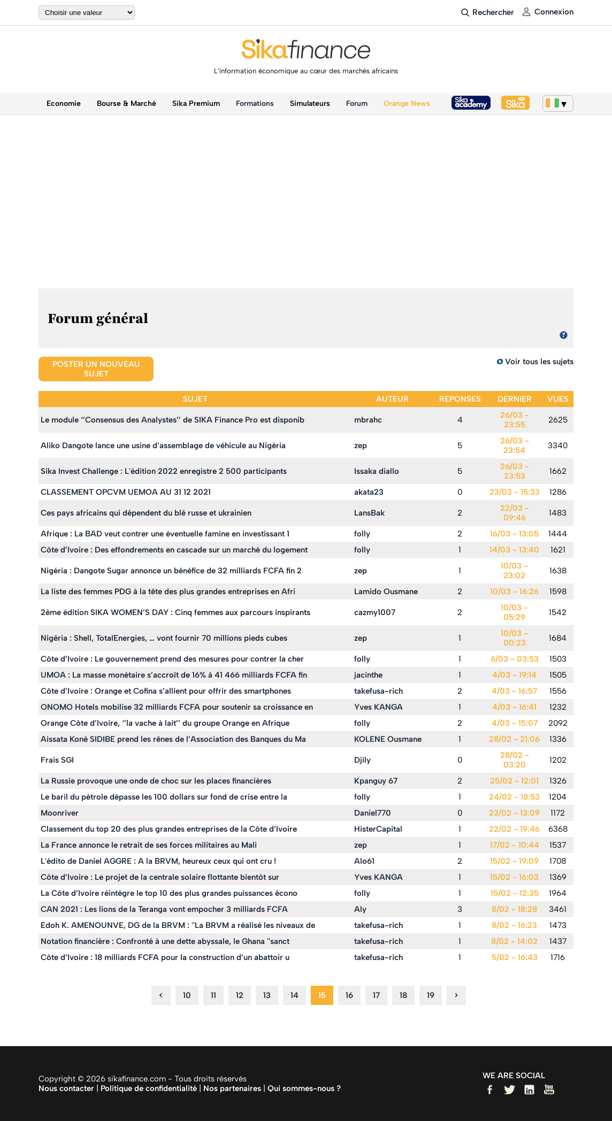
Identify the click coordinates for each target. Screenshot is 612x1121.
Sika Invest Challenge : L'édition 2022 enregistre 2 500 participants (164, 471)
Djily (362, 760)
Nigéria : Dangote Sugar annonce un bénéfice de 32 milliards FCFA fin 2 (171, 570)
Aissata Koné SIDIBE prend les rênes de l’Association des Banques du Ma (173, 739)
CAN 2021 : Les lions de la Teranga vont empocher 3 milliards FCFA (164, 909)
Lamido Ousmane (386, 591)
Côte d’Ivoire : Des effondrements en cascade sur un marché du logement (174, 550)
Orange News (407, 103)
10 (187, 995)
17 (376, 995)
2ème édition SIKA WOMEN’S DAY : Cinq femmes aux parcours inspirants (175, 612)
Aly (360, 909)
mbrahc (368, 420)
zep (360, 445)
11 (213, 995)
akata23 (369, 492)
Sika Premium (196, 103)
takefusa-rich (378, 691)
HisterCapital (378, 829)
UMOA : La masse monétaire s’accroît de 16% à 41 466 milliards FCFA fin (174, 675)
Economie (64, 103)
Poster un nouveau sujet (96, 369)
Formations (255, 103)
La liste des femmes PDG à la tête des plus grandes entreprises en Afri (168, 591)
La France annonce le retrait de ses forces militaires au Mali (149, 845)
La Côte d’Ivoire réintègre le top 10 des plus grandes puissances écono (169, 893)
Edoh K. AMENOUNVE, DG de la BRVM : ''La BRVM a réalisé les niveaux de (178, 925)
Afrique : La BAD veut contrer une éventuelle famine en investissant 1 (165, 534)
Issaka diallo (376, 471)
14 (294, 995)
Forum (357, 103)
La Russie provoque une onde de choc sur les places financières (156, 781)
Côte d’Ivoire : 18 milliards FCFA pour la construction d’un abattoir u (165, 957)
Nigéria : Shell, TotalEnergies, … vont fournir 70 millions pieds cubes (164, 638)
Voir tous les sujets (539, 361)
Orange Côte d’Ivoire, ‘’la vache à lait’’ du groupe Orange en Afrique (165, 723)
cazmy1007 (374, 612)
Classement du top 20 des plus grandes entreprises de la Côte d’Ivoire (169, 829)
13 (267, 995)
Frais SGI (57, 760)
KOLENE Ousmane (388, 739)
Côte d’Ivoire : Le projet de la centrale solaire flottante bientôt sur (160, 877)
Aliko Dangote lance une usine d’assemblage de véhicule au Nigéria (163, 445)
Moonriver (60, 813)
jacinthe (368, 675)
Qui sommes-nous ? (304, 1088)
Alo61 (364, 861)
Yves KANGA (378, 707)
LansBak (369, 513)
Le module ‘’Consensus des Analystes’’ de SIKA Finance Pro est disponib (172, 420)
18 (403, 995)
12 (239, 995)
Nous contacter (66, 1088)
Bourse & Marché (126, 103)
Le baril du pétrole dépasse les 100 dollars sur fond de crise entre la (164, 797)
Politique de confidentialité (149, 1088)
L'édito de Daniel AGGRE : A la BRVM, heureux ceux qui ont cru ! (158, 861)
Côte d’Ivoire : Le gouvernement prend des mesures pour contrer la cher (172, 659)
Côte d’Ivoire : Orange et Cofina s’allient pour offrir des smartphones (166, 691)
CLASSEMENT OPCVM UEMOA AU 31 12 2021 (126, 492)
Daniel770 (372, 813)
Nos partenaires (232, 1088)
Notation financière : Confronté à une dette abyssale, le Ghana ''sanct (165, 941)
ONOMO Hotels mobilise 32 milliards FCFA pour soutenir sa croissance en (177, 707)
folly (362, 534)
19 (430, 995)
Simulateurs (310, 103)
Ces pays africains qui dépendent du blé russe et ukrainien (146, 513)
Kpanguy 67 (375, 781)
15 (322, 995)
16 (349, 995)
